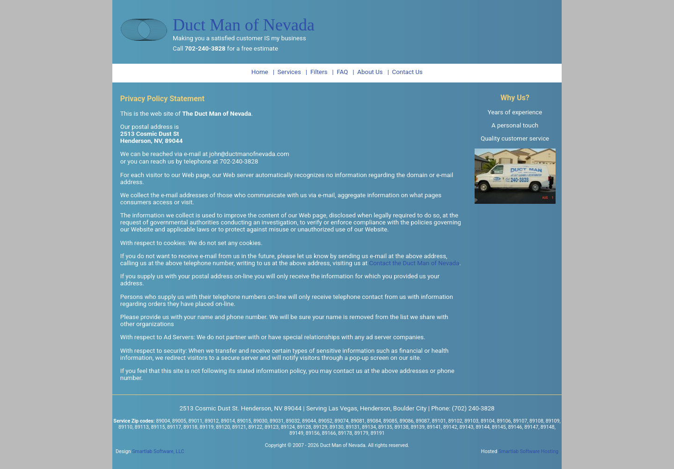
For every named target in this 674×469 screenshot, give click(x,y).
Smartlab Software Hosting (528, 452)
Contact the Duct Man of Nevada (414, 264)
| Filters (317, 71)
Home (259, 71)
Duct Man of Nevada (244, 24)
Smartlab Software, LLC (158, 452)
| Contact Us (405, 71)
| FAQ (340, 71)
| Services (287, 71)
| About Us (367, 71)
